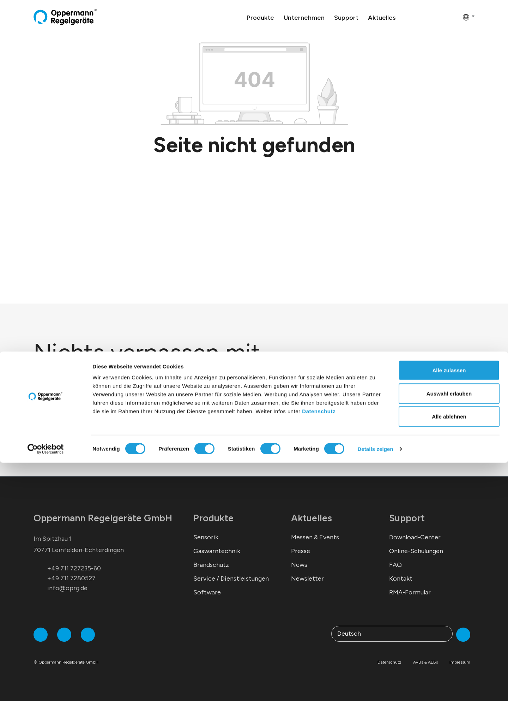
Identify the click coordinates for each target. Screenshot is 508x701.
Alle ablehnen (449, 655)
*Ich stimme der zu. (97, 436)
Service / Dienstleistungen (231, 578)
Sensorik (205, 537)
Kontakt (400, 578)
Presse (300, 551)
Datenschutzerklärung (114, 436)
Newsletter (307, 578)
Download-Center (415, 537)
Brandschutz (211, 565)
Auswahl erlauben (449, 632)
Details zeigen (375, 687)
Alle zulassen (449, 608)
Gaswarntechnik (216, 551)
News (299, 565)
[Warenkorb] (455, 17)
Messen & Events (315, 537)
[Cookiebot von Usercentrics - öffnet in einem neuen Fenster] (46, 687)
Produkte (213, 518)
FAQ (395, 565)
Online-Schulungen (416, 551)
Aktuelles (311, 518)
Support (407, 518)
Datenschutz (318, 649)
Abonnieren (235, 419)
